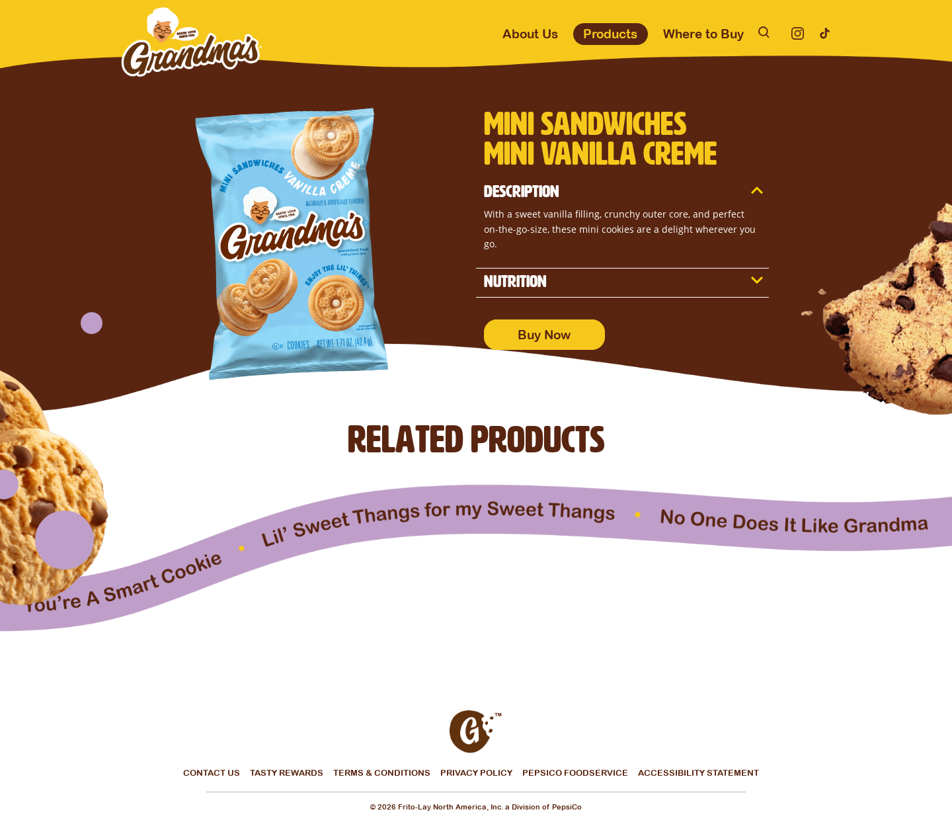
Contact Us (211, 773)
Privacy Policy (476, 773)
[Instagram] (797, 33)
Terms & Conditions (381, 773)
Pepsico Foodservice (575, 773)
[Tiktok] (824, 33)
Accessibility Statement (698, 773)
